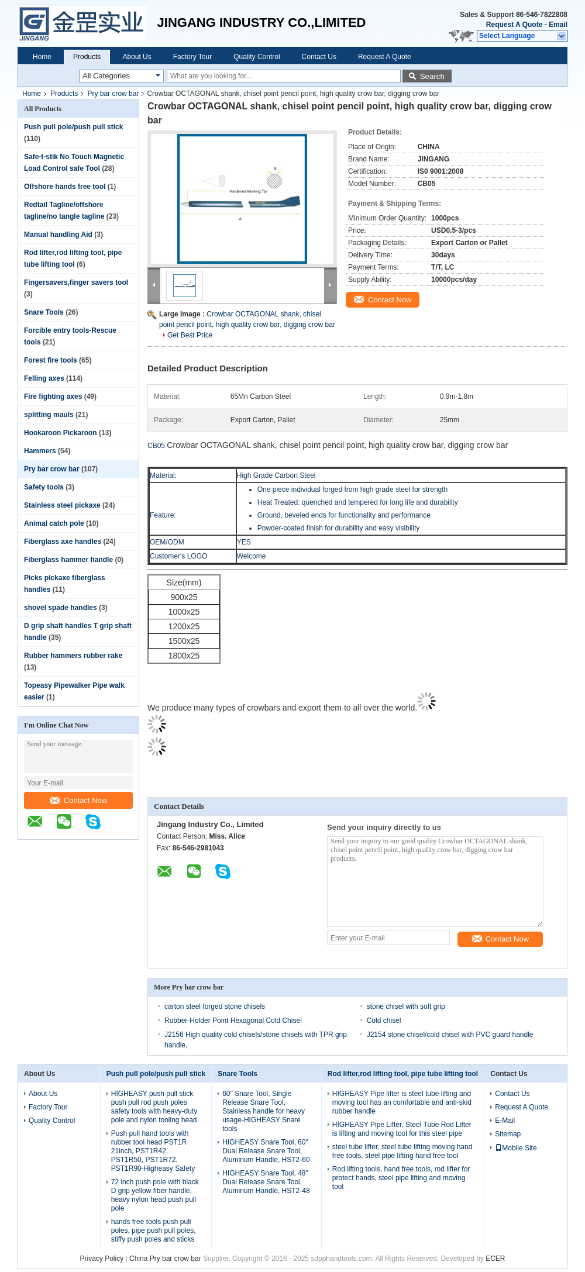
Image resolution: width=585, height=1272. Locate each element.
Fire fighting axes (53, 396)
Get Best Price (189, 335)
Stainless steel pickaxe (62, 505)
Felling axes (44, 378)
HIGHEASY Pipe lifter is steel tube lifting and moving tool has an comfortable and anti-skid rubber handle (402, 1102)
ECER (495, 1258)
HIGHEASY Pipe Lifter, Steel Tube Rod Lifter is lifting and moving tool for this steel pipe (402, 1129)
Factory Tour (192, 57)
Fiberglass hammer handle (68, 560)
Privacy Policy (101, 1258)
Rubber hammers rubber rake (73, 655)
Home (42, 57)
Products (87, 57)
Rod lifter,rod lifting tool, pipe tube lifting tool (403, 1074)
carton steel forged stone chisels (214, 1006)
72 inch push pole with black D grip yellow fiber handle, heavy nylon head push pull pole (155, 1195)
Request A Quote (514, 24)
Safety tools (44, 487)
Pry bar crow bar (113, 93)
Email (558, 24)
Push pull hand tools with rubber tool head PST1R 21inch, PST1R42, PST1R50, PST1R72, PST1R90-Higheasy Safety (153, 1151)
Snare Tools (44, 312)
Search (432, 76)
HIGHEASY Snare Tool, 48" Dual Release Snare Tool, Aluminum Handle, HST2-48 (265, 1182)
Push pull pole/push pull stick (73, 127)
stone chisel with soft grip (406, 1006)
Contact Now (78, 800)
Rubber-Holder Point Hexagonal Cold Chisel (233, 1020)
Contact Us (319, 57)
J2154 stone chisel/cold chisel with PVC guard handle (450, 1034)
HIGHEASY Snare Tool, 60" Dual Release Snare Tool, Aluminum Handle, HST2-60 (265, 1151)
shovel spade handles (60, 608)
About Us (136, 57)
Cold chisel (384, 1020)
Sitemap (508, 1134)
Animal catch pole (54, 523)
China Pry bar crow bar (165, 1258)
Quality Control (256, 57)
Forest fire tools (50, 360)
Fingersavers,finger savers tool (76, 282)
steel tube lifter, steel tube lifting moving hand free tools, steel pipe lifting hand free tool (402, 1151)
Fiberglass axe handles (62, 541)
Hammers (40, 451)
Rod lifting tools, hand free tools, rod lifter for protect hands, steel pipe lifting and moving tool (401, 1178)
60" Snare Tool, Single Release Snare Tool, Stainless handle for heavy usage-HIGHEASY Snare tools (263, 1111)
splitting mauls (49, 415)
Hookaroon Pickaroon (60, 433)
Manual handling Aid (58, 234)
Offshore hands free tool (64, 186)
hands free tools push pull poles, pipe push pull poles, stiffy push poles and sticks (153, 1230)
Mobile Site (515, 1148)
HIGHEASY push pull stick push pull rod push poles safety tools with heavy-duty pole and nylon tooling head (154, 1107)
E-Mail (505, 1120)
